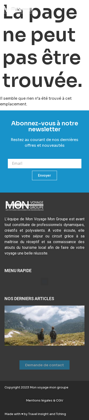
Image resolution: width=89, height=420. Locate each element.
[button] (81, 10)
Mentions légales (39, 400)
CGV (59, 400)
